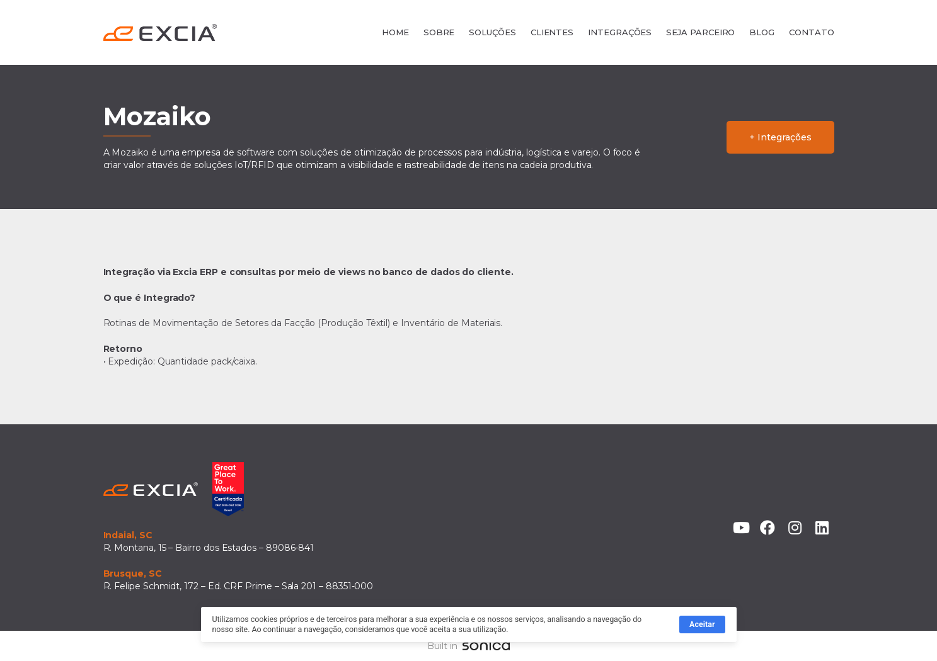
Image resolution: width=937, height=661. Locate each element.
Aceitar (702, 626)
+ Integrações (780, 137)
